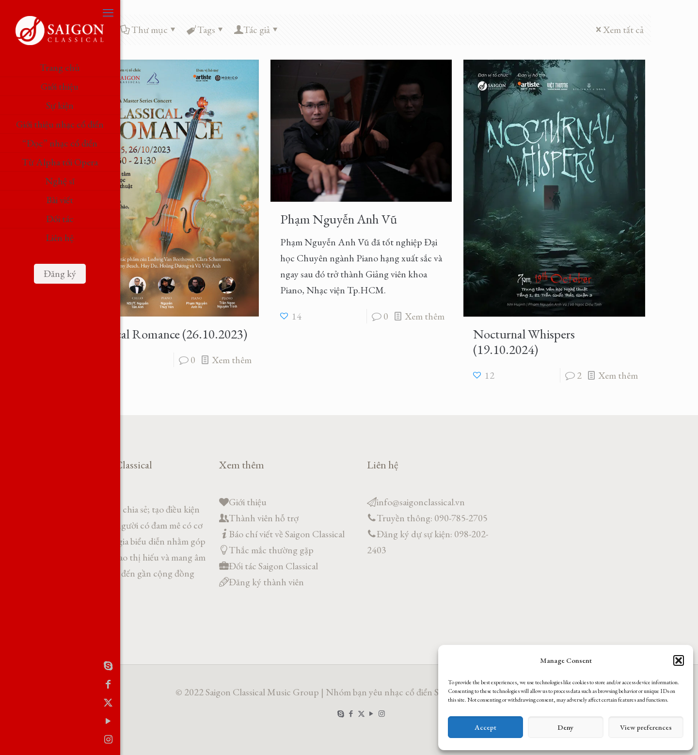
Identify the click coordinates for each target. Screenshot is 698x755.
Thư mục (148, 29)
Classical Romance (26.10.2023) (167, 333)
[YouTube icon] (12, 721)
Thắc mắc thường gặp (271, 550)
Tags (205, 29)
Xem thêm (232, 359)
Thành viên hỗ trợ (264, 518)
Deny (565, 727)
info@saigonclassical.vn (421, 502)
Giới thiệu (248, 502)
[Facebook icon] (12, 684)
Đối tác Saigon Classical (273, 566)
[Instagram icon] (12, 739)
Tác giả (257, 29)
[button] (678, 660)
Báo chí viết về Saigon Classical (287, 534)
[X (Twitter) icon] (12, 702)
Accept (485, 727)
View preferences (646, 727)
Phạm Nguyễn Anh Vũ (338, 218)
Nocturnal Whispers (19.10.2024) (524, 341)
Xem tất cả (618, 29)
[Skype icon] (12, 665)
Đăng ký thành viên (266, 582)
